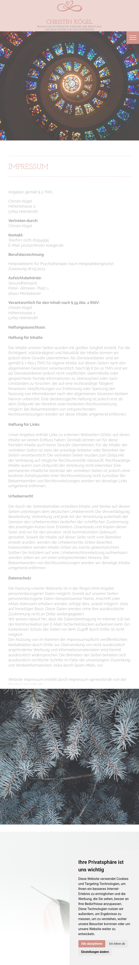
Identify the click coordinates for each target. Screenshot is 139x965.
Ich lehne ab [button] (117, 943)
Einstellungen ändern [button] (95, 952)
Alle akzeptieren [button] (92, 943)
